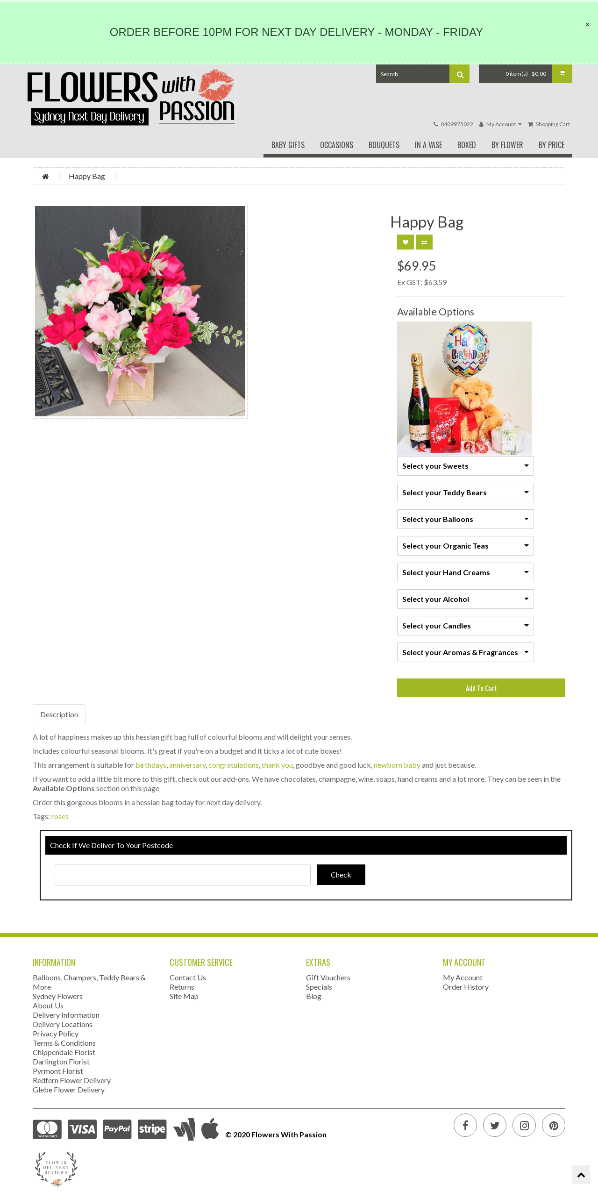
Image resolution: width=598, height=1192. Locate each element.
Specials (319, 986)
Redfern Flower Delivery (72, 1080)
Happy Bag (87, 175)
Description (59, 714)
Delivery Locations (63, 1024)
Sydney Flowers (58, 996)
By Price (551, 144)
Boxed (466, 144)
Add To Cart (481, 688)
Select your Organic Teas (445, 545)
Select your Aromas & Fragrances (460, 652)
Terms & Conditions (64, 1042)
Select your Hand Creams (446, 572)
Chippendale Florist (64, 1052)
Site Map (184, 996)
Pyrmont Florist (58, 1070)
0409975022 (457, 124)
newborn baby (397, 764)
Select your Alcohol (435, 598)
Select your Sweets (435, 465)
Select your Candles (436, 625)
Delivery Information (66, 1014)
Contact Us (188, 977)
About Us (48, 1005)
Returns (182, 986)
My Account (463, 977)
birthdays (150, 764)
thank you (277, 764)
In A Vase (428, 144)
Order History (466, 986)
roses (60, 816)
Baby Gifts (288, 144)
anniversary (187, 764)
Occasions (336, 144)
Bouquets (384, 144)
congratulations (233, 764)
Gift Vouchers (328, 977)
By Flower (507, 144)
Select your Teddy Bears (444, 492)
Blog (313, 996)
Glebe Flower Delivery (69, 1089)
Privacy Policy (55, 1033)
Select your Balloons (437, 518)
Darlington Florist (61, 1061)
